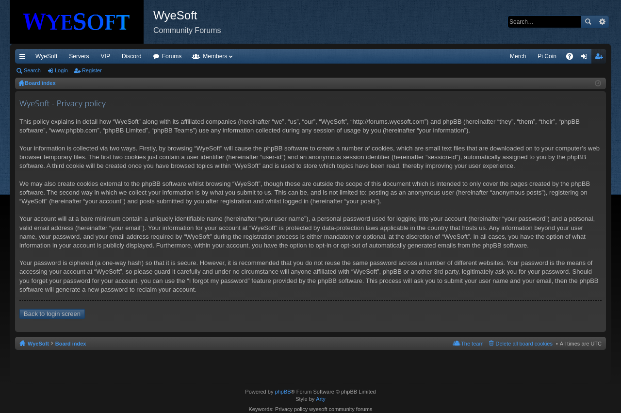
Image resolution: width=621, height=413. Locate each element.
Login (61, 70)
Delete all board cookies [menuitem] (524, 344)
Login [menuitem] (586, 58)
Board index (70, 344)
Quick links (24, 58)
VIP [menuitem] (105, 56)
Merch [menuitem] (518, 56)
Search (588, 22)
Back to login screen (52, 313)
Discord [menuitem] (132, 56)
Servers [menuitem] (79, 56)
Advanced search (601, 22)
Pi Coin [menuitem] (547, 56)
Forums (172, 56)
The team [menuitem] (472, 344)
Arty (321, 399)
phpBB (283, 392)
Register (92, 70)
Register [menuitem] (601, 58)
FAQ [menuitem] (573, 58)
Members (215, 56)
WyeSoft (46, 56)
